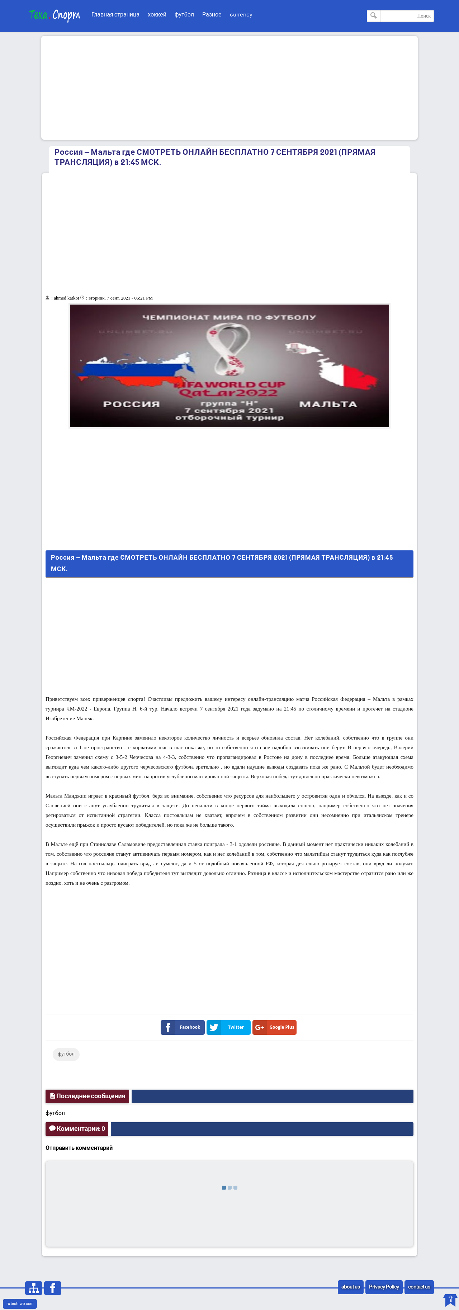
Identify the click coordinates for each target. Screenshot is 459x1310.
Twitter (226, 1027)
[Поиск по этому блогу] (400, 16)
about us (350, 1287)
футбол (184, 14)
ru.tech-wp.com (19, 1304)
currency (241, 14)
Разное (212, 14)
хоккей (157, 14)
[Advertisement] (229, 88)
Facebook (182, 1027)
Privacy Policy (384, 1287)
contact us (419, 1287)
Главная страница (115, 14)
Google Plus (274, 1027)
